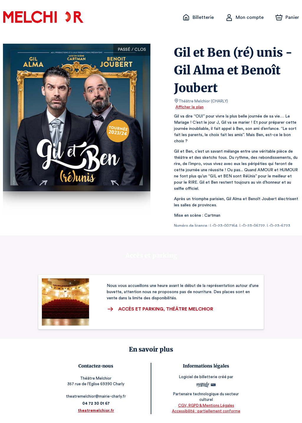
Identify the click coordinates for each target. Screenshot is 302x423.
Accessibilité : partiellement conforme (205, 411)
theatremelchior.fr (97, 410)
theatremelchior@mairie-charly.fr (97, 396)
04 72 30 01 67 (97, 403)
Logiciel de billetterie (197, 377)
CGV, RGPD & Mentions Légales (205, 405)
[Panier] (287, 17)
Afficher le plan (189, 107)
